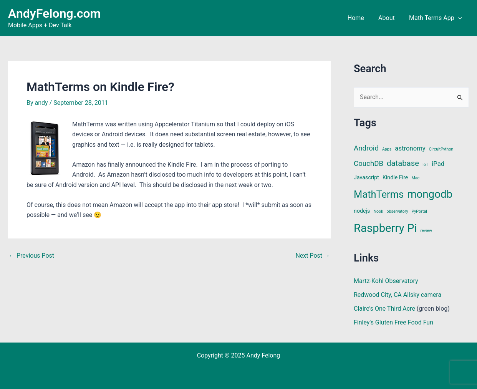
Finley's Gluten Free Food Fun (393, 322)
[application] (459, 18)
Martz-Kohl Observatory (386, 281)
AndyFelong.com (54, 13)
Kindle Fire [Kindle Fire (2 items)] (395, 177)
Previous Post (31, 256)
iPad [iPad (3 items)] (438, 163)
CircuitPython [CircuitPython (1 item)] (441, 149)
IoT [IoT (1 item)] (425, 164)
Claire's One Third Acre (384, 308)
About (389, 18)
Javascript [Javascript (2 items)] (366, 177)
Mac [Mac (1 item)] (415, 177)
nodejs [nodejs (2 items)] (362, 211)
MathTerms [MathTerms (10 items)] (379, 194)
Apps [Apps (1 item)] (386, 149)
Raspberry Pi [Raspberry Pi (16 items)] (385, 228)
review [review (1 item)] (426, 230)
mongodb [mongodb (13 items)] (429, 194)
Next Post (312, 256)
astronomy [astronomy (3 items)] (410, 148)
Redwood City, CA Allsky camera (397, 294)
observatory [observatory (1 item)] (397, 211)
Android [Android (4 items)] (366, 148)
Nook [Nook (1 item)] (378, 211)
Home (361, 18)
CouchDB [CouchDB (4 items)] (368, 163)
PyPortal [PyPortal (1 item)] (419, 211)
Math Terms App (436, 18)
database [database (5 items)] (403, 163)
